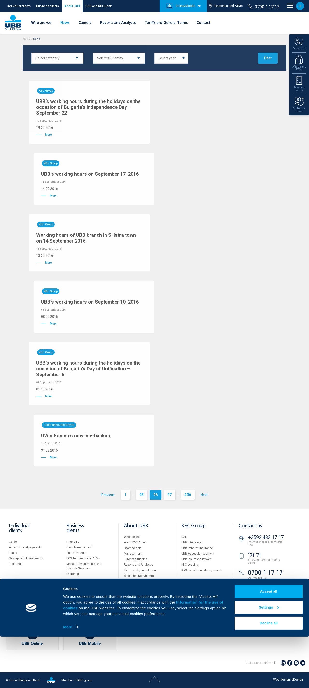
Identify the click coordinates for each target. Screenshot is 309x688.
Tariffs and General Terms (166, 23)
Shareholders (133, 548)
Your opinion (132, 598)
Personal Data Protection (198, 602)
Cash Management (79, 547)
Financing (72, 541)
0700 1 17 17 (263, 6)
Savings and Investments (26, 558)
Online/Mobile (180, 6)
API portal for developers (197, 613)
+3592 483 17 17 (266, 537)
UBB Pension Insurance (197, 548)
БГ (300, 6)
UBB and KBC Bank (98, 6)
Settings (269, 659)
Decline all (269, 675)
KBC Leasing (189, 564)
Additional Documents (139, 575)
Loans (13, 553)
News (64, 23)
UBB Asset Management (197, 553)
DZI (183, 537)
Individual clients (19, 6)
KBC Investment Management (201, 570)
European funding (135, 559)
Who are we (41, 23)
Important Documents (196, 608)
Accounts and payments (25, 547)
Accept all (268, 643)
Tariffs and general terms (141, 570)
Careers (84, 23)
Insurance (15, 564)
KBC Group (193, 526)
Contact (203, 23)
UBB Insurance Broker (196, 559)
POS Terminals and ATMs (83, 558)
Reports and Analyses (118, 23)
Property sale (190, 581)
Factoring (72, 574)
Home (26, 38)
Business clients (47, 6)
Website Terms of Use (196, 591)
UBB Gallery (132, 581)
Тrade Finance (75, 553)
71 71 (254, 555)
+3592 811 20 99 (266, 586)
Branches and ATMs (226, 6)
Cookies (186, 597)
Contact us (250, 526)
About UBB (72, 6)
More (67, 678)
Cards (13, 541)
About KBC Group (135, 542)
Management (133, 553)
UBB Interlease (191, 542)
